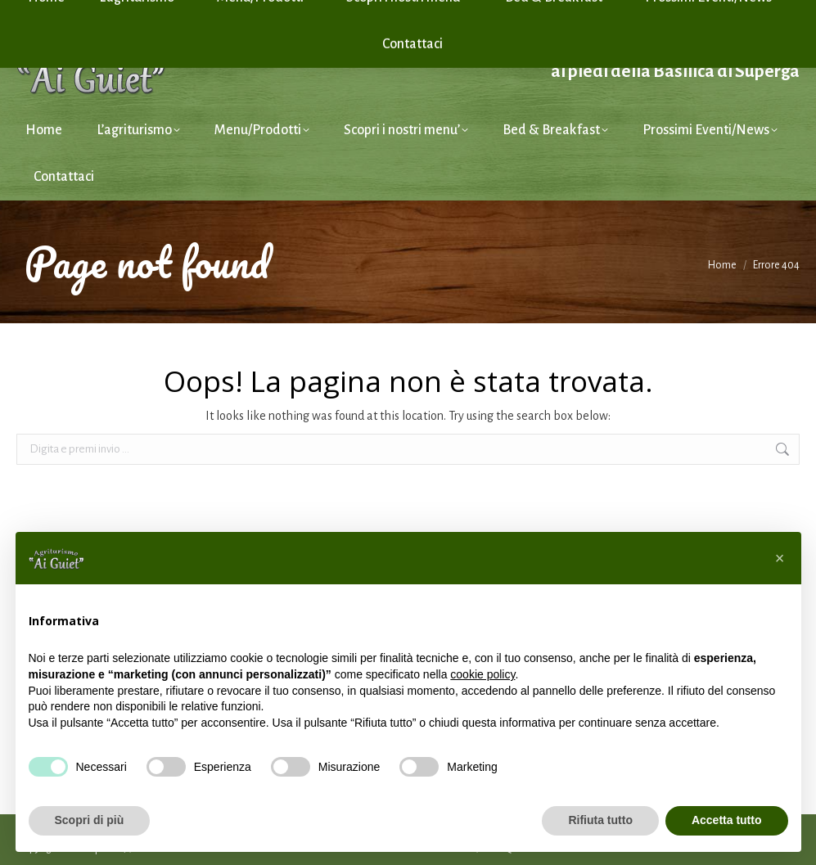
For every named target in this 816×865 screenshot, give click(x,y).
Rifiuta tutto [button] (600, 820)
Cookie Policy (731, 10)
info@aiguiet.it (67, 10)
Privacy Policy (652, 10)
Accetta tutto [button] (727, 820)
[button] (780, 558)
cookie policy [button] (482, 674)
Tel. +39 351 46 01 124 (185, 10)
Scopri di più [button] (89, 820)
